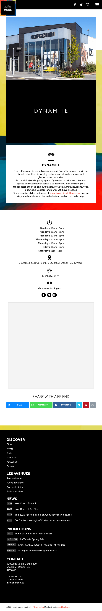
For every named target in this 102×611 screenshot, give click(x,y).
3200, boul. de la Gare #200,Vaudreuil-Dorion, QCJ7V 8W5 (22, 567)
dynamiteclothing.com (50, 288)
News (12, 498)
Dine (9, 444)
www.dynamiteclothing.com (65, 193)
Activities (12, 461)
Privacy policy (38, 607)
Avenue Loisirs (15, 487)
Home (10, 448)
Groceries (12, 457)
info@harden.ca (15, 582)
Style (9, 453)
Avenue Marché (15, 482)
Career (10, 466)
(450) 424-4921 (50, 276)
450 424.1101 (16, 576)
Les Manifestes (64, 607)
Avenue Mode (14, 478)
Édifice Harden (15, 491)
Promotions (19, 529)
